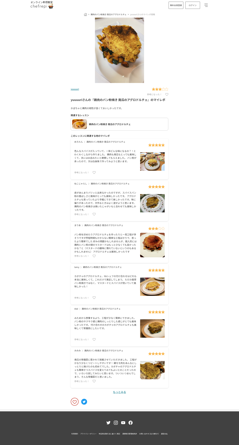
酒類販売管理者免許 (129, 433)
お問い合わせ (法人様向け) (149, 433)
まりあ (77, 225)
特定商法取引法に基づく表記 (109, 433)
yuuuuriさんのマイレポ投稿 (142, 14)
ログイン (193, 5)
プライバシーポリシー (88, 433)
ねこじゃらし (80, 183)
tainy (76, 267)
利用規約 (75, 433)
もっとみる (119, 392)
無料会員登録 (176, 5)
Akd (76, 308)
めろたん (78, 141)
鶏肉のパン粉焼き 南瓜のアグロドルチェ (109, 14)
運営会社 (164, 433)
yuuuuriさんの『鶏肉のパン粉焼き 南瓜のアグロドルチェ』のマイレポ (118, 100)
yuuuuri (75, 89)
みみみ (77, 350)
